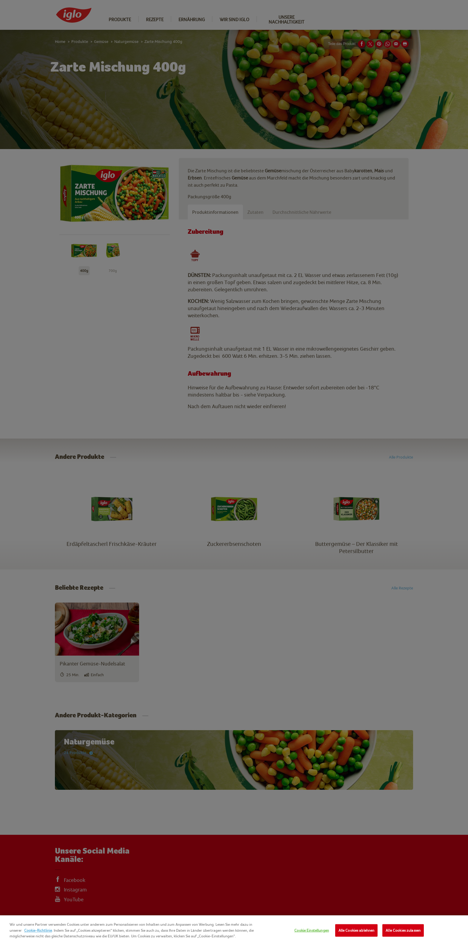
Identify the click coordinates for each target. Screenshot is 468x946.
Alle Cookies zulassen (403, 930)
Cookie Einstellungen (311, 930)
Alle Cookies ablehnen (356, 930)
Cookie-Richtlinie (38, 930)
